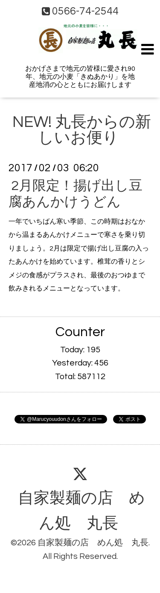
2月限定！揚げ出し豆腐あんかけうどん (76, 193)
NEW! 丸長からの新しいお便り (81, 130)
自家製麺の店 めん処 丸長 (81, 511)
